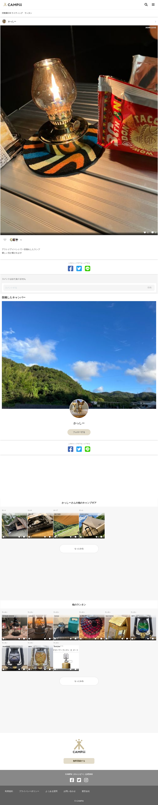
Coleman (56, 616)
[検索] (146, 5)
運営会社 (86, 791)
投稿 (150, 287)
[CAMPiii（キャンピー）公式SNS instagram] (86, 780)
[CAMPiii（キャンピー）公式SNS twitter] (79, 780)
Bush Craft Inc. (110, 616)
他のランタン (79, 604)
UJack (4, 514)
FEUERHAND (6, 646)
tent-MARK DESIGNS (8, 616)
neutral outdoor (84, 514)
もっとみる (79, 549)
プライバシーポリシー (29, 791)
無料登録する (79, 761)
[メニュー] (153, 4)
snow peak (57, 646)
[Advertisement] (79, 477)
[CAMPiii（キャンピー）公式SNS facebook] (72, 780)
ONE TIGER (57, 514)
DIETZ (133, 616)
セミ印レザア (83, 616)
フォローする (79, 432)
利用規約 (9, 791)
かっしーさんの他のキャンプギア (79, 502)
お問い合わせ (70, 791)
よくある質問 (51, 791)
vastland (30, 616)
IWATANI (30, 514)
